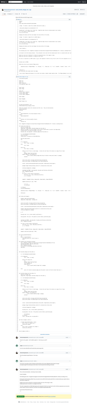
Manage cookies (52, 402)
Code (4, 13)
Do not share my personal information (62, 402)
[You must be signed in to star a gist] (76, 9)
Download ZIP (82, 13)
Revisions (10, 14)
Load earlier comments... (45, 334)
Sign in (79, 1)
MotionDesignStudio (9, 9)
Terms (28, 402)
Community (42, 402)
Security (34, 402)
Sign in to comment (52, 396)
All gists (25, 1)
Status (38, 402)
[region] (43, 48)
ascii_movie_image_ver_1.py (23, 9)
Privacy (31, 402)
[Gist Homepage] (4, 2)
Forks (24, 14)
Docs (45, 402)
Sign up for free (21, 396)
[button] (77, 14)
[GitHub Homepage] (19, 402)
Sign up (84, 1)
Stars (17, 14)
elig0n (21, 345)
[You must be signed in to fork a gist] (82, 9)
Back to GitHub (30, 1)
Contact (48, 402)
